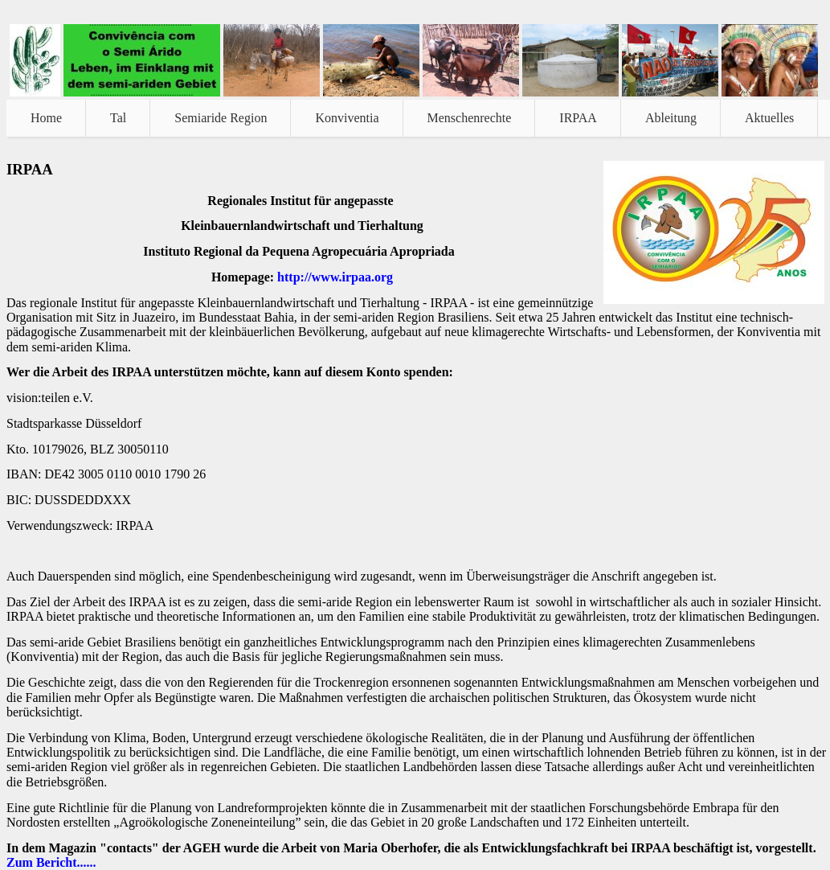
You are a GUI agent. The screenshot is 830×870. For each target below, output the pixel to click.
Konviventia (346, 118)
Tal (118, 118)
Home (46, 118)
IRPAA (578, 118)
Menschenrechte (469, 118)
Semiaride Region (220, 118)
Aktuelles (769, 118)
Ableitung (671, 118)
